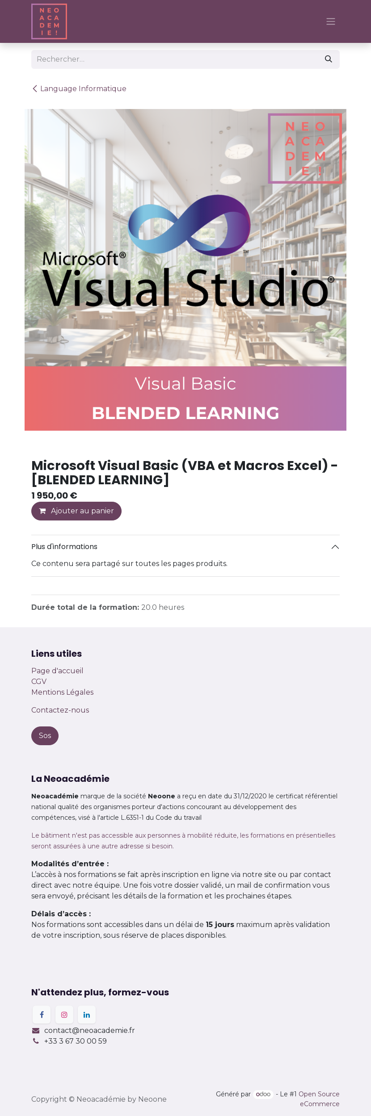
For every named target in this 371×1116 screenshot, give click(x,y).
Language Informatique (78, 88)
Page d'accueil (57, 671)
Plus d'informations (64, 546)
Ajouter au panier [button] (76, 511)
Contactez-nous (60, 710)
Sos (45, 735)
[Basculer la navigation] (331, 22)
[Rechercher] (328, 59)
